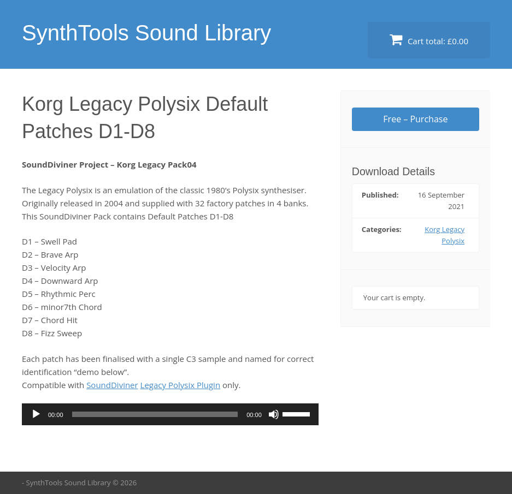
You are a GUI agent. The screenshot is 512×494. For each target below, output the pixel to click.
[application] (170, 414)
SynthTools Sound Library (146, 33)
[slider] (155, 414)
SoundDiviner (112, 384)
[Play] (36, 414)
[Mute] (273, 414)
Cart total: (429, 39)
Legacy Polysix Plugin (180, 384)
